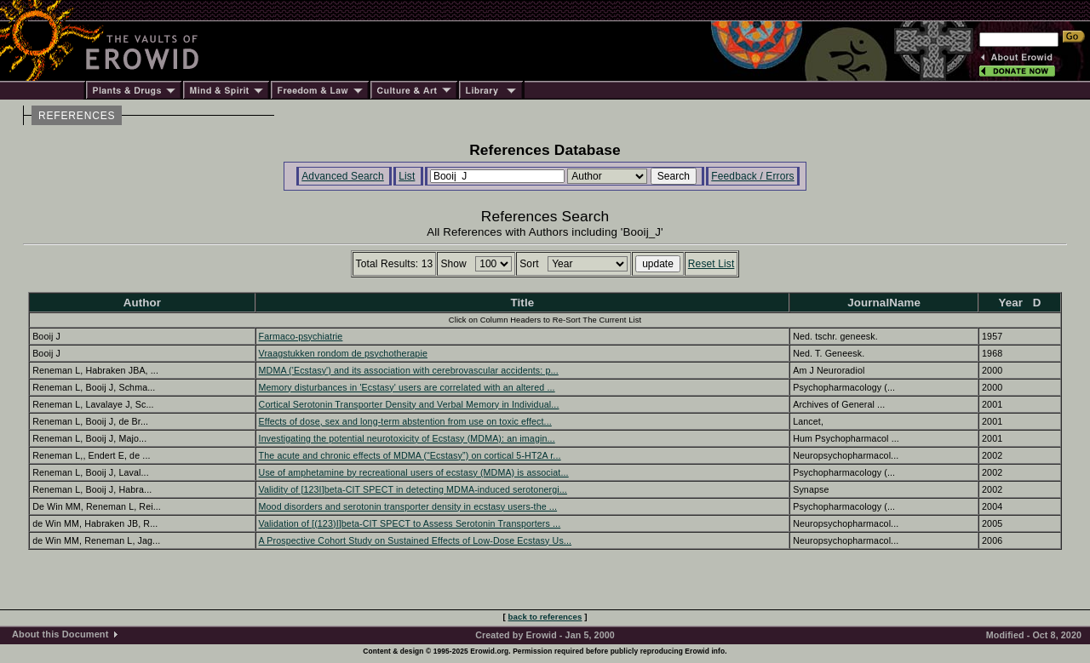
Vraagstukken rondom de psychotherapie (343, 353)
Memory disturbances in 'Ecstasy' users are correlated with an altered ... (407, 387)
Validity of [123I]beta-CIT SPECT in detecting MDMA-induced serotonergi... (413, 489)
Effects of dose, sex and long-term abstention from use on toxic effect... (405, 421)
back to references (545, 616)
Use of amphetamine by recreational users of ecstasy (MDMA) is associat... (414, 472)
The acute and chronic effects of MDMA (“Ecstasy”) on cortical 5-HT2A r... (410, 455)
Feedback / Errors (752, 176)
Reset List (711, 264)
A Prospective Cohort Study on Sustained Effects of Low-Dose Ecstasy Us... (415, 540)
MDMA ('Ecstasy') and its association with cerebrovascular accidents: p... (409, 370)
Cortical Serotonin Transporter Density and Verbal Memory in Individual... (409, 404)
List (407, 176)
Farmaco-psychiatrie (301, 336)
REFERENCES (76, 116)
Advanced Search (342, 176)
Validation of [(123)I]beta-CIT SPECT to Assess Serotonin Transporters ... (410, 523)
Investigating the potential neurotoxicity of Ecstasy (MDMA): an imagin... (407, 438)
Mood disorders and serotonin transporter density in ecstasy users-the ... (408, 506)
